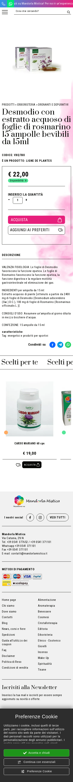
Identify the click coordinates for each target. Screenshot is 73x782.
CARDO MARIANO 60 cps (29, 443)
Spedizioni (8, 634)
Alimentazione (47, 600)
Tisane (42, 669)
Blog (5, 623)
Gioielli (42, 646)
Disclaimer (8, 656)
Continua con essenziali (36, 762)
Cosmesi (43, 617)
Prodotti (8, 104)
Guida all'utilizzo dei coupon (14, 642)
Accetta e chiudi (36, 753)
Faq (4, 650)
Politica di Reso (12, 662)
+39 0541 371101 (25, 546)
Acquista (36, 219)
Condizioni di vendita (15, 667)
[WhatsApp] (10, 3)
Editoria (43, 629)
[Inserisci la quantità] (18, 200)
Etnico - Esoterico (49, 640)
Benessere (44, 611)
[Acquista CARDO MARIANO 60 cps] (31, 464)
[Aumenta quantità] (26, 200)
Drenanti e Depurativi (53, 104)
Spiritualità (45, 663)
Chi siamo (8, 605)
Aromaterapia (46, 605)
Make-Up (43, 658)
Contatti (7, 617)
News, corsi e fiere (14, 629)
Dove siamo (9, 611)
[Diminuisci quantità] (9, 199)
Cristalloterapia (47, 623)
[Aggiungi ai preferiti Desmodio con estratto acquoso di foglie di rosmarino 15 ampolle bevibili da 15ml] (36, 230)
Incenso (43, 652)
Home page (9, 600)
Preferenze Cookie (36, 771)
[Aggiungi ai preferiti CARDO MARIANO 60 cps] (18, 464)
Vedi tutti (57, 517)
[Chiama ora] (3, 3)
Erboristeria (26, 104)
